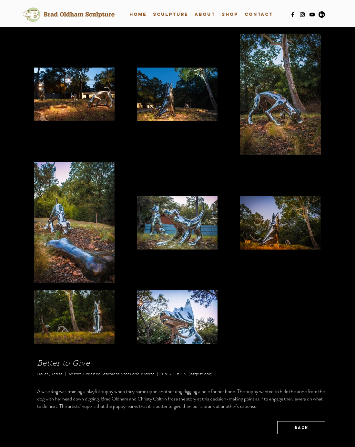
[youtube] (312, 14)
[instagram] (302, 14)
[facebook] (292, 14)
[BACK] (301, 427)
